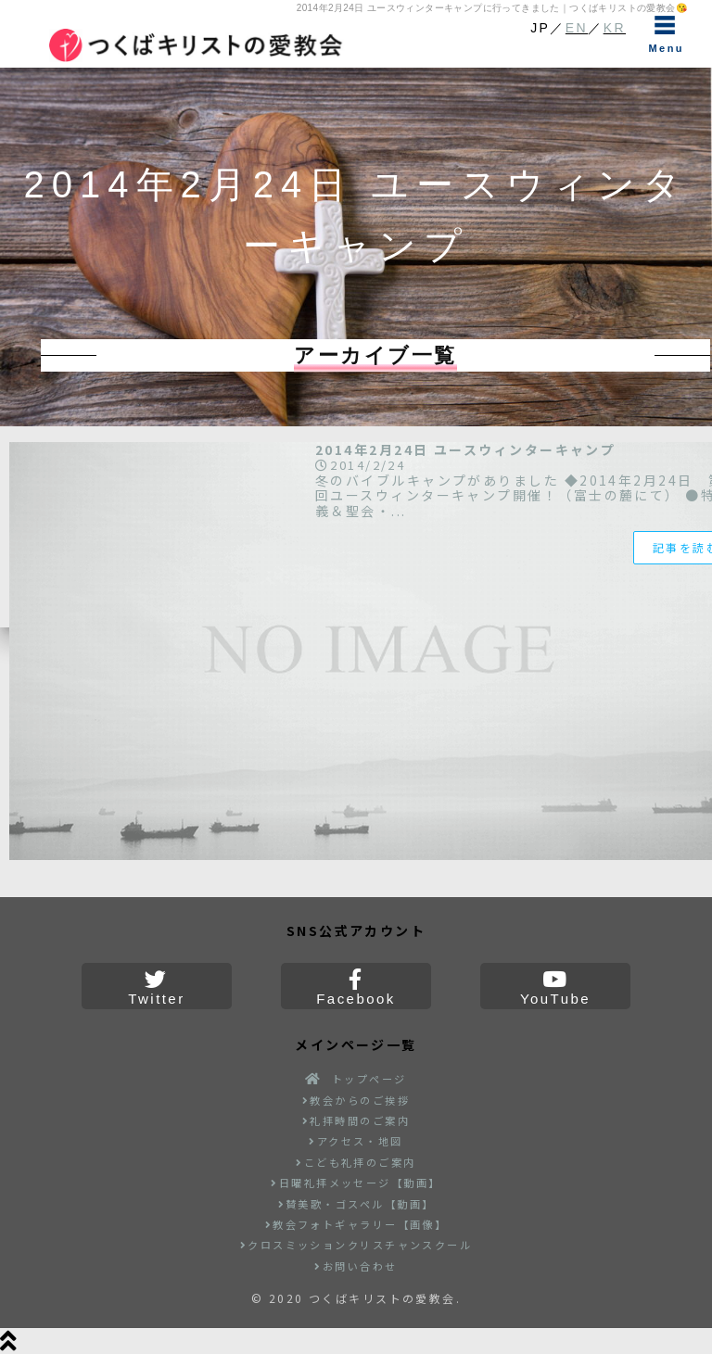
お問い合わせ (355, 1266)
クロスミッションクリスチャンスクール (356, 1244)
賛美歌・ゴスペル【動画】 (356, 1203)
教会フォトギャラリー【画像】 (356, 1224)
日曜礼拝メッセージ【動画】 (355, 1182)
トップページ (355, 1078)
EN (577, 27)
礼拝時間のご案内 (356, 1120)
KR (615, 27)
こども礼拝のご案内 (356, 1162)
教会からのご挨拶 (356, 1100)
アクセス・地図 (356, 1140)
